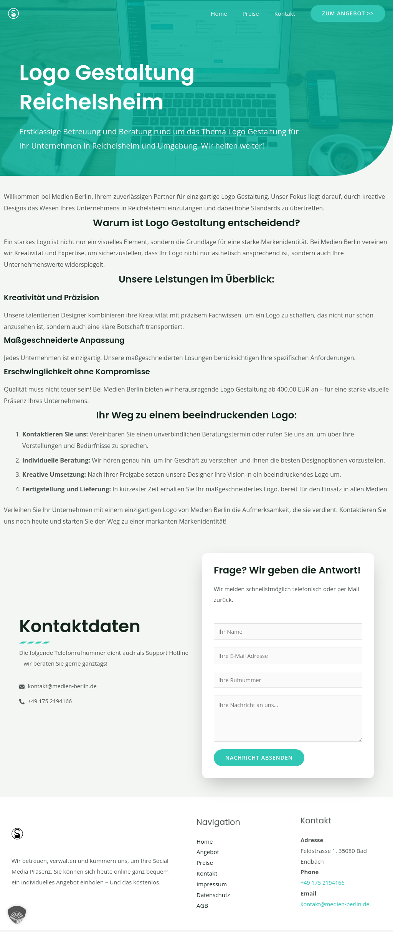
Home (228, 13)
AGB (202, 907)
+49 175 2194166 (323, 885)
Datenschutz (213, 897)
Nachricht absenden (259, 759)
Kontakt (286, 13)
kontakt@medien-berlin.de (336, 906)
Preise (256, 13)
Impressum (211, 886)
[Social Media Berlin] (13, 13)
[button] (347, 13)
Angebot (207, 854)
